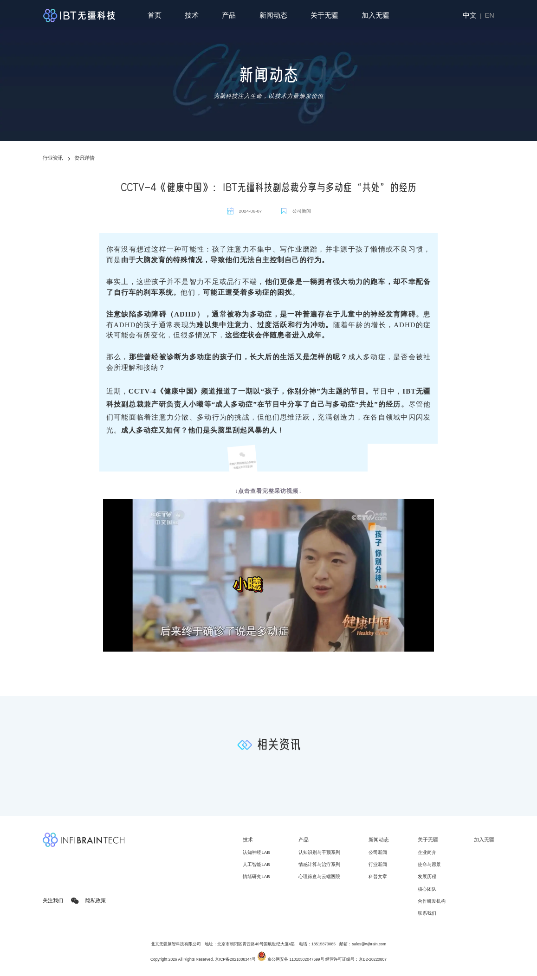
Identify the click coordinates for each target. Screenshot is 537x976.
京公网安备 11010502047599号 (290, 959)
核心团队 (427, 889)
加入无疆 (375, 15)
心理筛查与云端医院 (319, 876)
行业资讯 (53, 158)
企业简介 (427, 852)
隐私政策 (95, 901)
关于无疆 (324, 15)
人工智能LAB (256, 864)
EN (489, 15)
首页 (155, 15)
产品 (229, 15)
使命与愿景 (429, 864)
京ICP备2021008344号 (235, 959)
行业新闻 (378, 864)
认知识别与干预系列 (319, 852)
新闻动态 (273, 15)
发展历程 (427, 876)
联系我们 (427, 913)
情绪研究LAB (256, 876)
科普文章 (378, 876)
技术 (192, 15)
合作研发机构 (432, 901)
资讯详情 (84, 158)
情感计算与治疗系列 (319, 864)
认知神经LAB (256, 852)
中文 (470, 15)
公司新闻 (378, 852)
